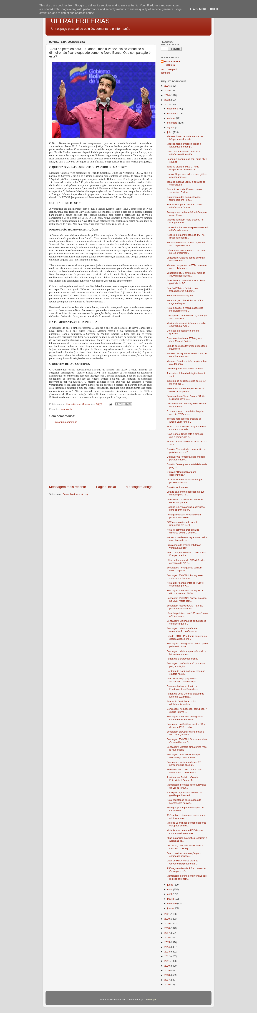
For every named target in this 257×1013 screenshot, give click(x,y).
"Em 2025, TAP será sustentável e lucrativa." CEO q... (185, 847)
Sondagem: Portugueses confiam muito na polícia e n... (184, 569)
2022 (167, 104)
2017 (167, 933)
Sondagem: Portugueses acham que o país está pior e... (187, 645)
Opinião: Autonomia (177, 487)
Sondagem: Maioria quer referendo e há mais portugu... (186, 652)
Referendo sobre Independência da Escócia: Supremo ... (186, 390)
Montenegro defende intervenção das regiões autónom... (187, 877)
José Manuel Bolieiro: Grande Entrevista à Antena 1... (182, 778)
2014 (167, 947)
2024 (167, 95)
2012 (167, 956)
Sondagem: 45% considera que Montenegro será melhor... (183, 756)
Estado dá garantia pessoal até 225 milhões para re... (186, 493)
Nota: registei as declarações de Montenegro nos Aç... (184, 801)
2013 (167, 951)
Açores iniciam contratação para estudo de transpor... (184, 854)
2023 (167, 100)
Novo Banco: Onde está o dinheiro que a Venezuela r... (185, 435)
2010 (167, 965)
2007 (167, 980)
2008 (167, 975)
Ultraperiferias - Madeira (172, 63)
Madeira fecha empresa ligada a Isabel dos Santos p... (184, 145)
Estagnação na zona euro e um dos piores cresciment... (186, 251)
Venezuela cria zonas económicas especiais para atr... (185, 501)
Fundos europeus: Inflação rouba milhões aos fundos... (184, 206)
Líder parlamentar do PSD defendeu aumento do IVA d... (186, 561)
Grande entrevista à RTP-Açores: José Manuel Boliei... (184, 339)
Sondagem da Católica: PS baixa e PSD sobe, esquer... (185, 733)
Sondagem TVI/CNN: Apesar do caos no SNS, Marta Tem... (186, 599)
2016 (167, 937)
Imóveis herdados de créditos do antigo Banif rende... (184, 420)
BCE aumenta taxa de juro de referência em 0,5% (182, 523)
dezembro (173, 108)
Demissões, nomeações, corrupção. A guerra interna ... (187, 710)
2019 (167, 923)
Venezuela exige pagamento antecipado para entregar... (182, 680)
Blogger (152, 999)
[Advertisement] (101, 457)
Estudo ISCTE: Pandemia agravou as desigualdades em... (187, 637)
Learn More (198, 9)
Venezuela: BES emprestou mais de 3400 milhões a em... (186, 274)
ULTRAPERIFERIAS (80, 21)
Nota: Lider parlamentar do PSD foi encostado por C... (185, 584)
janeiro (171, 908)
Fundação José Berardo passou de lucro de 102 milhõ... (185, 695)
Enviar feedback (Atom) (75, 494)
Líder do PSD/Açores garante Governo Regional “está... (182, 862)
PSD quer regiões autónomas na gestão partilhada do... (184, 794)
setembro (172, 122)
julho (170, 132)
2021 (167, 914)
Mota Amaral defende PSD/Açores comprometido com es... (185, 831)
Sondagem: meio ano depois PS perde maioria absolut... (184, 763)
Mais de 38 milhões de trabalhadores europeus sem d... (186, 824)
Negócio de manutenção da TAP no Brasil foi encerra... (186, 236)
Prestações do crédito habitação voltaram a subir (184, 546)
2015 (167, 942)
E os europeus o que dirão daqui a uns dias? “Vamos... (185, 412)
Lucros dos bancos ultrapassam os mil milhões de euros (187, 229)
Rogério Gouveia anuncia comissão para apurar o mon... (186, 508)
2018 (167, 928)
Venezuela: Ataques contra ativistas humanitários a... (186, 259)
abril (169, 894)
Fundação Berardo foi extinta (182, 658)
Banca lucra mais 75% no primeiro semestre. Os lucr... (185, 191)
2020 (167, 918)
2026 (167, 85)
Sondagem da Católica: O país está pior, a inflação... (186, 665)
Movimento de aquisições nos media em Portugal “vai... (186, 324)
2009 (167, 970)
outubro (171, 118)
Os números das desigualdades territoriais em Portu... (184, 198)
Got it (214, 9)
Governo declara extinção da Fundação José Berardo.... (182, 687)
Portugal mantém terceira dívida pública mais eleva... (184, 516)
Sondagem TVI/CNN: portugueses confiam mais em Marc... (185, 718)
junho (170, 884)
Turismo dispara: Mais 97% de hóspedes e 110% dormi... (183, 168)
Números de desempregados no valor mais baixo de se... (187, 538)
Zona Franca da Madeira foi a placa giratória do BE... (186, 282)
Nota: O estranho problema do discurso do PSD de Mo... (183, 531)
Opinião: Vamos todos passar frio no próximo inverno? (186, 450)
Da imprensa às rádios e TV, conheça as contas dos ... (187, 317)
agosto (171, 127)
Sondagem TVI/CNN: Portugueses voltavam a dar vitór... (185, 577)
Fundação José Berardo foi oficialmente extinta (181, 703)
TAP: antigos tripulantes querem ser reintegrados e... (186, 816)
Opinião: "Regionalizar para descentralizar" (181, 473)
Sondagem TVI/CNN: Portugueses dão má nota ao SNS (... (185, 592)
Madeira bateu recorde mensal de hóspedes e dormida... (185, 138)
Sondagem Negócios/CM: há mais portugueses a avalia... (185, 607)
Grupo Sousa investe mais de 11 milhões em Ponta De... (184, 153)
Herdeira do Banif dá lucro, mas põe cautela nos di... (186, 672)
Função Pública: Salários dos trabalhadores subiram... (182, 289)
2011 (167, 961)
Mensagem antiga (139, 487)
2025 (167, 90)
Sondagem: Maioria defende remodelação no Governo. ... (183, 630)
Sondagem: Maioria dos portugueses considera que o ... (186, 622)
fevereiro (172, 903)
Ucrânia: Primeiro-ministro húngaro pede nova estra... (185, 481)
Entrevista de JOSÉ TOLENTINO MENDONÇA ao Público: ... (184, 771)
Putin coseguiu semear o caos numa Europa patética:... (186, 554)
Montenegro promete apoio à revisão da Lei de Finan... (186, 786)
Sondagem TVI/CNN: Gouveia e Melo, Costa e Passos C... (187, 740)
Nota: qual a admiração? (180, 295)
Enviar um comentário (65, 422)
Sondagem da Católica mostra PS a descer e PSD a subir (186, 725)
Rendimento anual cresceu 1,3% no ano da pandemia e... (186, 244)
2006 (167, 984)
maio (170, 889)
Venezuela (66, 409)
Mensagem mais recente (67, 487)
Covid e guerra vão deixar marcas (185, 368)
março (171, 898)
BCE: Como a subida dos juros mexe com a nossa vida (186, 428)
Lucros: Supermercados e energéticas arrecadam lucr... (187, 175)
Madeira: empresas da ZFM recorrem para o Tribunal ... (187, 266)
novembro (173, 113)
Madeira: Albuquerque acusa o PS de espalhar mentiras (187, 355)
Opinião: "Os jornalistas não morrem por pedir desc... (186, 458)
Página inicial (106, 487)
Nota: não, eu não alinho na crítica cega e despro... (185, 302)
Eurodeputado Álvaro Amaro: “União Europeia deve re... (186, 397)
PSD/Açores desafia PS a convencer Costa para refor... (186, 869)
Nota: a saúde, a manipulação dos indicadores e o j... (185, 309)
